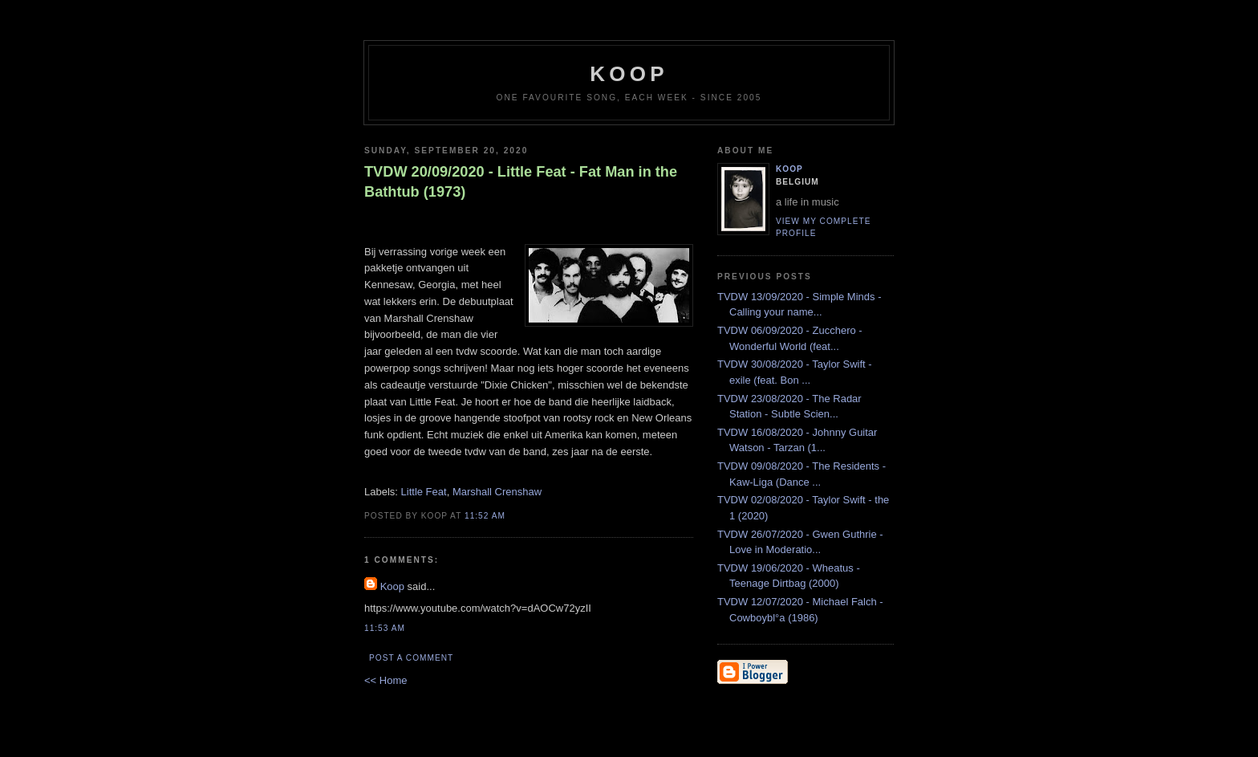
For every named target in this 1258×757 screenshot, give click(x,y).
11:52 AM (485, 515)
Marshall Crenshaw (497, 492)
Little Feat (424, 492)
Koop (392, 586)
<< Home (385, 680)
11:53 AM (384, 628)
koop (629, 74)
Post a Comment (411, 657)
